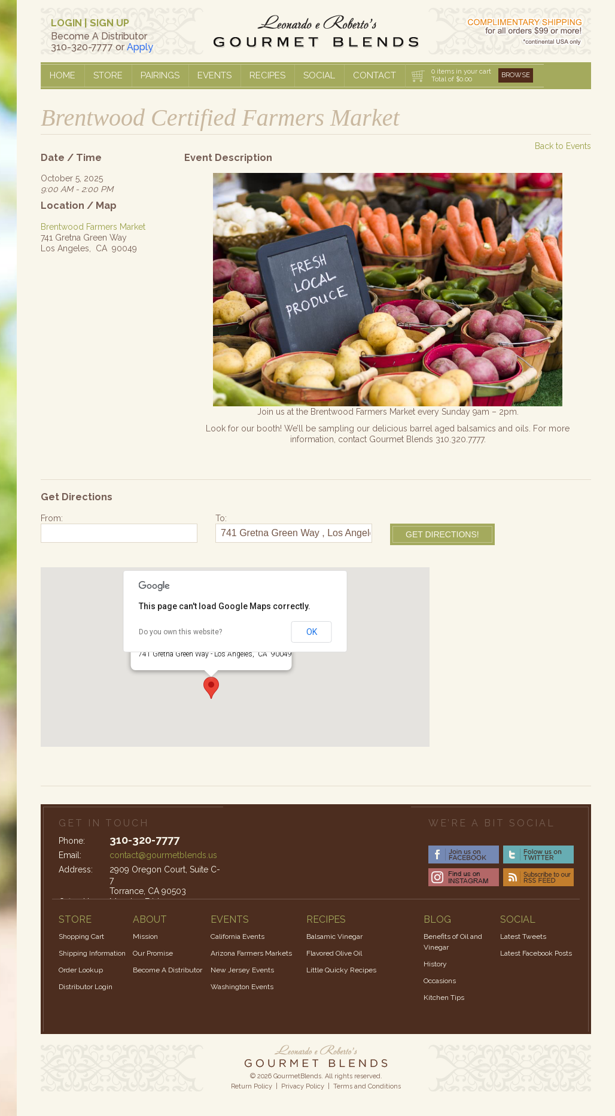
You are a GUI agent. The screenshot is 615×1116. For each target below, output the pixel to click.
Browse (515, 75)
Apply (140, 47)
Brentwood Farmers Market (93, 227)
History (435, 964)
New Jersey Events (242, 970)
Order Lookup (81, 970)
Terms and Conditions (367, 1086)
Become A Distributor (167, 970)
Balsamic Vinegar (334, 936)
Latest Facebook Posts (536, 953)
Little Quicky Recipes (341, 970)
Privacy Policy (302, 1086)
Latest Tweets (523, 936)
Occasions (440, 981)
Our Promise (153, 953)
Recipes (267, 75)
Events (214, 75)
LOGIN (66, 23)
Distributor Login (85, 987)
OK (311, 632)
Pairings (160, 75)
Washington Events (242, 987)
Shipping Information (92, 953)
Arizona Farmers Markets (251, 953)
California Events (237, 936)
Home (62, 75)
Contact (374, 75)
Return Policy (251, 1086)
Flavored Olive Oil (334, 953)
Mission (145, 936)
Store (108, 75)
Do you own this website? (180, 632)
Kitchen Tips (444, 997)
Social (319, 75)
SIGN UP (109, 23)
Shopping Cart (81, 936)
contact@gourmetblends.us (163, 855)
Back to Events (563, 146)
